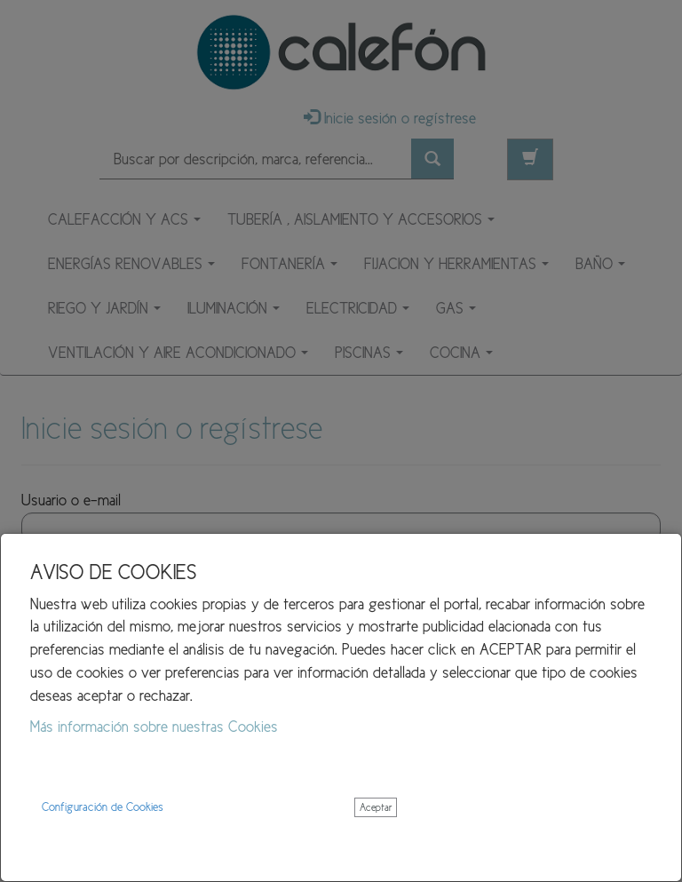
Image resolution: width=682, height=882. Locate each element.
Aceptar (376, 807)
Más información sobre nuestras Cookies (154, 726)
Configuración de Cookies (102, 807)
